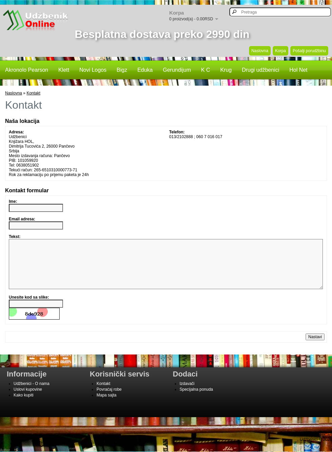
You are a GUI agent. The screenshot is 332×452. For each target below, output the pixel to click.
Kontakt (33, 93)
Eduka (144, 70)
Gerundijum (177, 70)
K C (205, 70)
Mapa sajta (107, 405)
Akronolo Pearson (26, 70)
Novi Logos (92, 70)
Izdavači (187, 393)
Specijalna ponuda (196, 399)
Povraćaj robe (109, 399)
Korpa (280, 50)
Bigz (122, 70)
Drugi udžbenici (260, 70)
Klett (63, 70)
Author (5, 450)
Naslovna (259, 50)
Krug (226, 70)
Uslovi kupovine (28, 399)
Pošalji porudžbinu (309, 50)
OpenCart (323, 445)
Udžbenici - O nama (31, 393)
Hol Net (298, 70)
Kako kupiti (24, 405)
